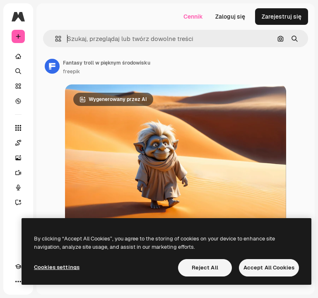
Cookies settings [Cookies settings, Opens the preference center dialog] (57, 267)
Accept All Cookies (268, 267)
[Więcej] (18, 281)
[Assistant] (18, 202)
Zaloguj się (230, 16)
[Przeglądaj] (18, 101)
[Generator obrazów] (18, 157)
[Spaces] (18, 142)
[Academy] (18, 266)
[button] (54, 39)
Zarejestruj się (281, 16)
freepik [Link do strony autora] (71, 71)
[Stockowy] (18, 86)
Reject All (205, 267)
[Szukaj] (18, 71)
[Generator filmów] (18, 172)
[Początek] (18, 56)
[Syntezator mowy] (18, 187)
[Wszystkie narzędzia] (18, 128)
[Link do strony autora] (52, 66)
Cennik (193, 16)
